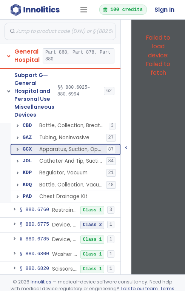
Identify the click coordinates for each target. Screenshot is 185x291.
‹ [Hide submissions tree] (126, 147)
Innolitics (41, 282)
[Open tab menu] (83, 9)
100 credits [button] (123, 9)
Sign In (164, 9)
